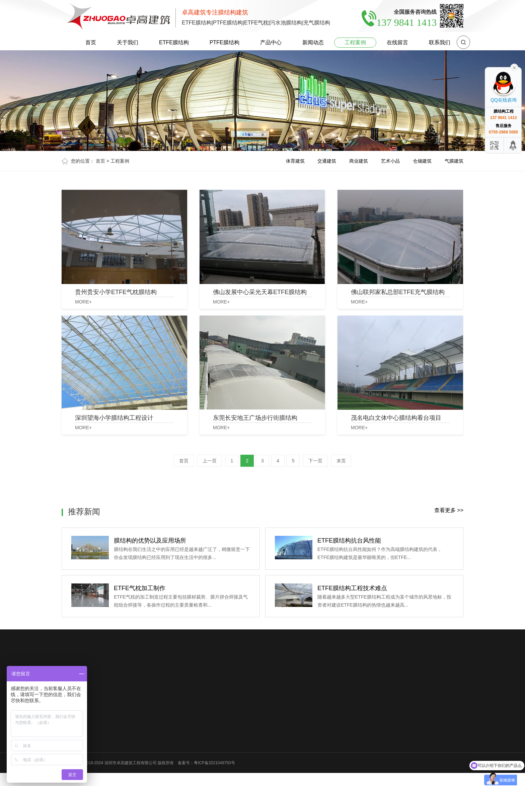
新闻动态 (313, 42)
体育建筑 (295, 161)
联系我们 (439, 42)
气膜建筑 (454, 161)
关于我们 (127, 42)
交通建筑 (326, 161)
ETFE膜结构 (174, 42)
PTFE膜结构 (224, 42)
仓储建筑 (422, 161)
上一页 (210, 460)
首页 (90, 42)
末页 (341, 460)
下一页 (315, 460)
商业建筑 (358, 161)
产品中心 (271, 42)
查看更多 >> (448, 510)
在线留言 (397, 42)
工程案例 (355, 42)
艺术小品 (390, 161)
